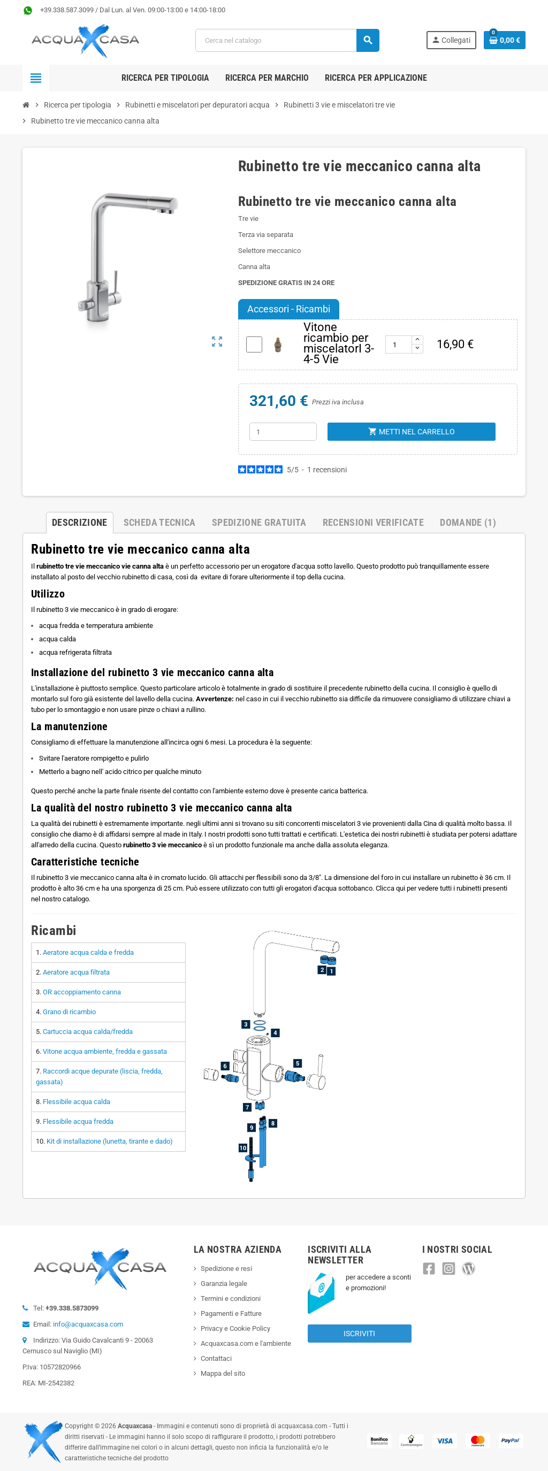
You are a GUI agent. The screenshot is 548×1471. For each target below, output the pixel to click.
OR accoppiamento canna (82, 992)
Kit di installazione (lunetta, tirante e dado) (110, 1141)
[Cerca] (287, 40)
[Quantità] (283, 432)
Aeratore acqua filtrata (76, 972)
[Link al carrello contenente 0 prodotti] (505, 40)
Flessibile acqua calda (76, 1102)
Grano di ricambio (69, 1012)
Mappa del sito (223, 1373)
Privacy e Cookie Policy (235, 1328)
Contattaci (216, 1358)
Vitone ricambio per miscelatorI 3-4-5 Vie (338, 343)
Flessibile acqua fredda (78, 1121)
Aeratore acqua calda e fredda (88, 952)
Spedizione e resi (226, 1269)
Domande (468, 522)
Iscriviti (359, 1333)
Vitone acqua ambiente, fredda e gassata (105, 1051)
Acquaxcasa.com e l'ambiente (246, 1343)
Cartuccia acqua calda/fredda (88, 1032)
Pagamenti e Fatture (231, 1313)
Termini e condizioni (231, 1298)
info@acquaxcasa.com (88, 1324)
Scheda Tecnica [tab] (160, 522)
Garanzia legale (224, 1284)
